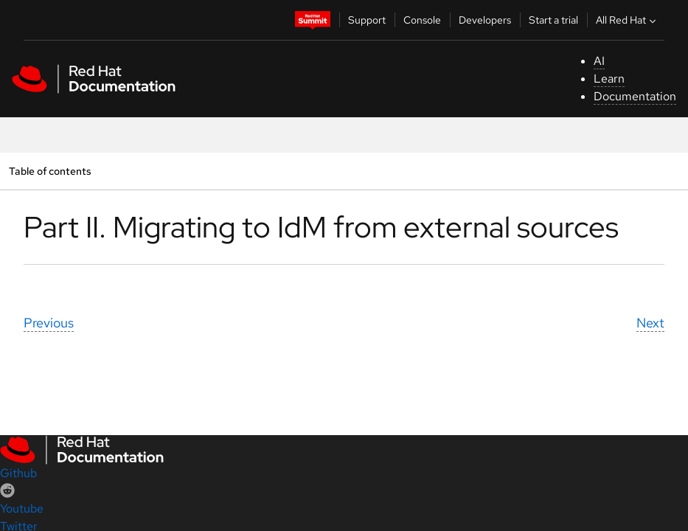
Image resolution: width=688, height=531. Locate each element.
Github (18, 473)
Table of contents (49, 171)
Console (422, 20)
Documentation (635, 96)
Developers (485, 20)
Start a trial (553, 20)
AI (599, 61)
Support (367, 20)
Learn (609, 78)
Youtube (22, 508)
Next (650, 322)
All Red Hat (627, 20)
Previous (49, 322)
